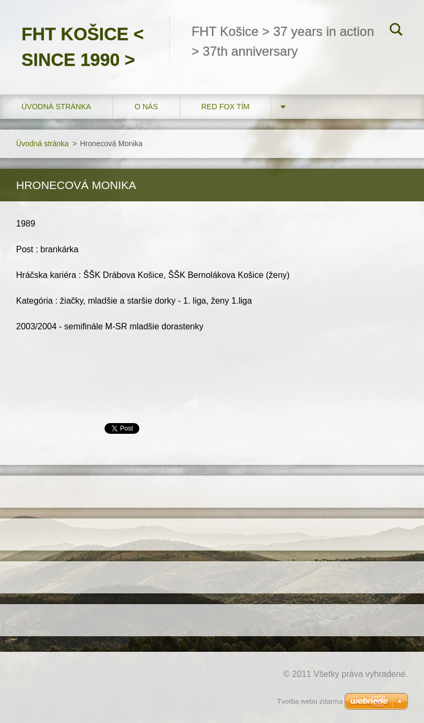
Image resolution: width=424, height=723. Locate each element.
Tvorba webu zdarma (310, 701)
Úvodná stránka (56, 106)
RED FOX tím (226, 106)
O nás (146, 106)
